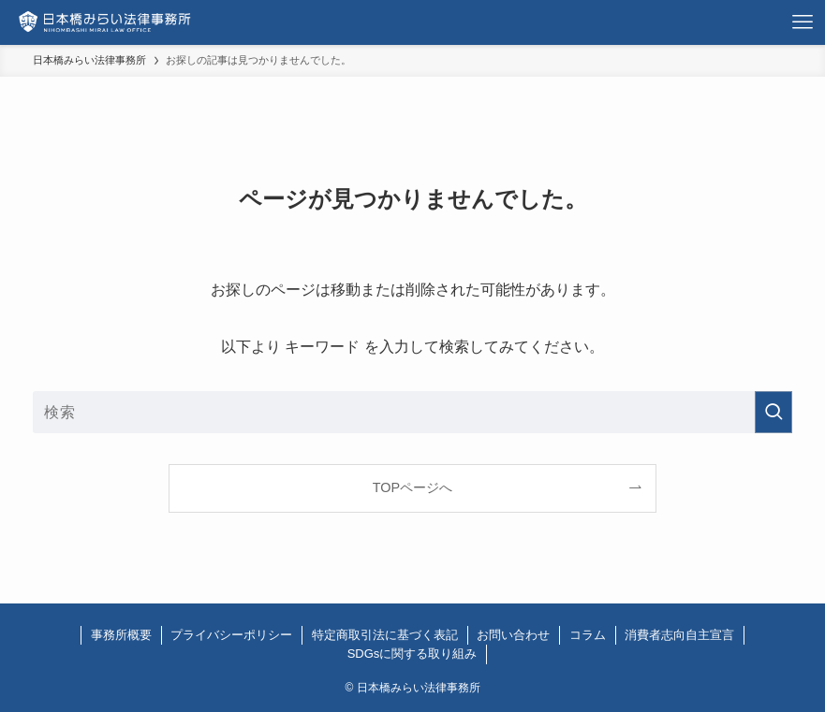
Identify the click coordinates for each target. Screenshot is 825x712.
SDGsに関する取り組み (412, 654)
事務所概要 (121, 635)
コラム (587, 635)
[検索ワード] (412, 412)
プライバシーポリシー (231, 635)
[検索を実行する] (773, 412)
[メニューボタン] (802, 22)
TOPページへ (412, 487)
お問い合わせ (513, 635)
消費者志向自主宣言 (679, 635)
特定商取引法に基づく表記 (385, 635)
